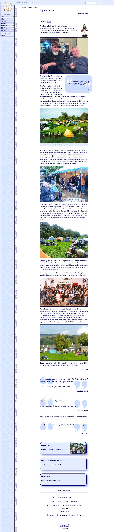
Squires (43, 21)
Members (7, 28)
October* (50, 28)
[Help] (52, 501)
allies (7, 23)
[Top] (70, 497)
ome (7, 16)
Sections (7, 14)
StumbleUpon (62, 515)
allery (7, 30)
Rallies (25, 7)
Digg (79, 515)
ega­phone (7, 27)
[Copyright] (74, 501)
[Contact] (59, 501)
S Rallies (30, 7)
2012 (49, 21)
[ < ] (53, 497)
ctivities (7, 25)
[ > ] (75, 497)
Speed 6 (3, 35)
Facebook (51, 515)
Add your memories (64, 490)
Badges (7, 21)
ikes (7, 20)
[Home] (64, 497)
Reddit (72, 515)
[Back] (59, 497)
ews (7, 18)
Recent (7, 34)
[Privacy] (66, 501)
